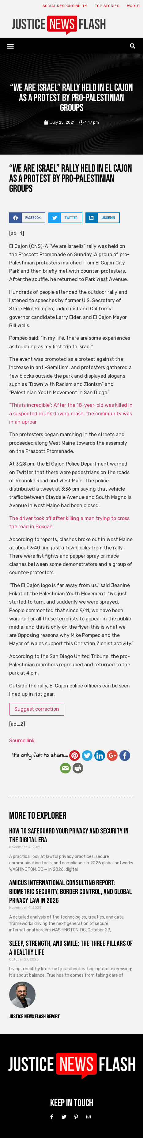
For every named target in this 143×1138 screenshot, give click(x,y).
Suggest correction (36, 709)
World (133, 6)
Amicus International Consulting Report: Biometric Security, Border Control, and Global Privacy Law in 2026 (70, 891)
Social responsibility (65, 6)
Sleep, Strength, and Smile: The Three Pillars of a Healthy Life (71, 948)
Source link (22, 740)
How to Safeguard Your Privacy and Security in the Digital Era (69, 835)
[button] (10, 46)
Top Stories (107, 6)
